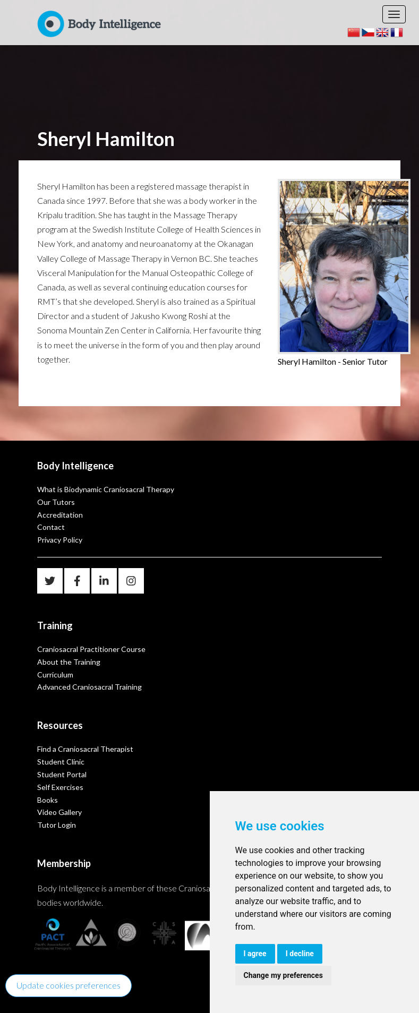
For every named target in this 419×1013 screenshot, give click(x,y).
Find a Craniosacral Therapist (85, 748)
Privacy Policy (59, 539)
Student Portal (62, 774)
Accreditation (60, 514)
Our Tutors (56, 501)
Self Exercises (60, 787)
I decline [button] (300, 953)
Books (47, 799)
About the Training (68, 661)
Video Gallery (59, 812)
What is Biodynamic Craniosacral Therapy (105, 489)
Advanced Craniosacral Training (89, 686)
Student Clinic (60, 761)
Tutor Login (56, 824)
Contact (51, 526)
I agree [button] (255, 953)
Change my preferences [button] (283, 975)
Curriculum (55, 674)
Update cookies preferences (68, 985)
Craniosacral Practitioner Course (91, 649)
